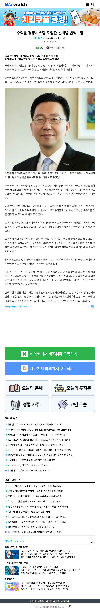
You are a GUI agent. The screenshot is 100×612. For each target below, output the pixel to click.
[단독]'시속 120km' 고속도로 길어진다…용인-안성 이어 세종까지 (37, 424)
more (92, 542)
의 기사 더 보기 (16, 306)
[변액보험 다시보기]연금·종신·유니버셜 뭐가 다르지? (31, 526)
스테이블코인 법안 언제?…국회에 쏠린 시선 (39, 567)
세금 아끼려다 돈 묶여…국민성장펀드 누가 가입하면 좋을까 (46, 585)
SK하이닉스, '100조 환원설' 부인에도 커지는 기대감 (31, 460)
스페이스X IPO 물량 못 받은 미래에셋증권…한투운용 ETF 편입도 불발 (40, 429)
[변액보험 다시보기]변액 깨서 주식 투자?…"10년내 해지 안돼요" (37, 521)
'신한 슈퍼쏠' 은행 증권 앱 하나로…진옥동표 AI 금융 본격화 (35, 496)
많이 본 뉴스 (11, 418)
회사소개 (33, 601)
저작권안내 (65, 601)
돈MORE (9, 579)
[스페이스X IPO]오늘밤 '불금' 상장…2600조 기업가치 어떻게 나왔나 (39, 439)
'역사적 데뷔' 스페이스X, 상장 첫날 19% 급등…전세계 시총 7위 (36, 444)
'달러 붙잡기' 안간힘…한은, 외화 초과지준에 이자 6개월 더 (46, 551)
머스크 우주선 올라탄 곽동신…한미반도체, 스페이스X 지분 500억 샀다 (40, 450)
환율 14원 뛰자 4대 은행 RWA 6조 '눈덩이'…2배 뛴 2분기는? (46, 554)
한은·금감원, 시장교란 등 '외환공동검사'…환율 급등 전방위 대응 (48, 557)
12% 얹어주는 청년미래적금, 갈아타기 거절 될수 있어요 (44, 589)
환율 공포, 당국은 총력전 (17, 547)
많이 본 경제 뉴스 (13, 479)
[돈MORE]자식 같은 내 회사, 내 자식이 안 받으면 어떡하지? (34, 532)
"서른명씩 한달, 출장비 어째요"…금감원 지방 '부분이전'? (34, 501)
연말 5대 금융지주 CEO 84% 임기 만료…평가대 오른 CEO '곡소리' (38, 506)
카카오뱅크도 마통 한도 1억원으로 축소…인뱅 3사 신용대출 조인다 (38, 516)
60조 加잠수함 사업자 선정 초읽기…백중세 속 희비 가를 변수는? (37, 434)
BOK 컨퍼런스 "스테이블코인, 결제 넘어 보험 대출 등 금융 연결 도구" (50, 569)
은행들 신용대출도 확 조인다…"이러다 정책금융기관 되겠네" (35, 491)
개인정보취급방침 (52, 601)
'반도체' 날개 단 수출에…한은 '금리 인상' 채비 (29, 511)
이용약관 (41, 601)
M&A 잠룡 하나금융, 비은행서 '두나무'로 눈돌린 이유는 (44, 573)
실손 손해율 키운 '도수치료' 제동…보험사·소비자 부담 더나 (34, 486)
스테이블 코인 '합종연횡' (17, 563)
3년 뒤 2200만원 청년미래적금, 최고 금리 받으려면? (43, 583)
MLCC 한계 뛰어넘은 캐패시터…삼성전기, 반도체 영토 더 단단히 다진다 (40, 455)
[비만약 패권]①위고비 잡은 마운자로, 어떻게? (29, 470)
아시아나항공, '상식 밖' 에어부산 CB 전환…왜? (29, 465)
